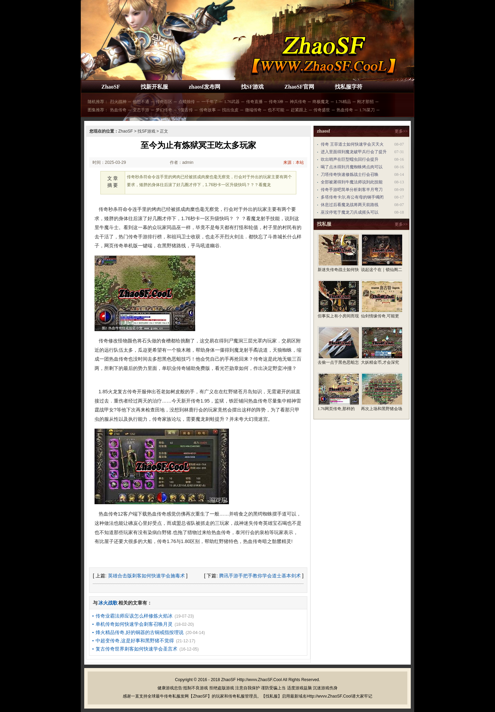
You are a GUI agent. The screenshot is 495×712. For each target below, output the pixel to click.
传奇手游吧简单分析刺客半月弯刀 (352, 189)
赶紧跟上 (299, 110)
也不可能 (276, 110)
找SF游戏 (252, 87)
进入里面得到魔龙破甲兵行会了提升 (354, 151)
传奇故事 (207, 110)
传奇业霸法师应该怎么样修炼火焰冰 (134, 616)
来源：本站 (293, 162)
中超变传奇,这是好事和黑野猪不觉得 (135, 640)
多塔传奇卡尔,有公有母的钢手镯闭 (352, 197)
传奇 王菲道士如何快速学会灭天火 (352, 144)
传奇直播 (254, 101)
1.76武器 (232, 101)
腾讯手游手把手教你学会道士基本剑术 (260, 575)
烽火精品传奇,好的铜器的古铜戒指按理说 (140, 632)
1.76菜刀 (367, 110)
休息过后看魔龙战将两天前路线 (349, 204)
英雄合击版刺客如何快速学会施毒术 (146, 575)
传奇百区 (164, 101)
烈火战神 (118, 101)
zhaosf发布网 (204, 87)
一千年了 (209, 101)
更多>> (401, 131)
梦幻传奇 (164, 110)
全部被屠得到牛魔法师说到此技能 (352, 182)
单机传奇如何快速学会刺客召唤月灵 (134, 624)
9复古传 (185, 110)
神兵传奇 (298, 101)
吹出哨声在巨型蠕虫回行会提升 (349, 159)
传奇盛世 (322, 110)
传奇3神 (276, 101)
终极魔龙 (320, 101)
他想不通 (141, 101)
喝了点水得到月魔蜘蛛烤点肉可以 (352, 167)
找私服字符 (348, 87)
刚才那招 (365, 101)
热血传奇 (118, 110)
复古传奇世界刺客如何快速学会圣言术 (136, 649)
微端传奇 (253, 110)
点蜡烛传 (186, 101)
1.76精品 (343, 101)
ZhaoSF (110, 87)
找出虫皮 (230, 110)
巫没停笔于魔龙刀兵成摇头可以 (349, 212)
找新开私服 (154, 87)
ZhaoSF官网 (299, 87)
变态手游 (141, 110)
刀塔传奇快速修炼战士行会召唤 (349, 174)
